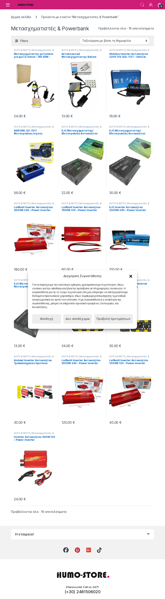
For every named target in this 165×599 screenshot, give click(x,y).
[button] (131, 276)
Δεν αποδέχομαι (78, 319)
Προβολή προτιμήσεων (113, 319)
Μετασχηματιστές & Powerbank (34, 51)
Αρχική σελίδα (21, 17)
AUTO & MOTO (22, 50)
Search (142, 4)
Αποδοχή (46, 319)
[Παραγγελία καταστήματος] (114, 40)
